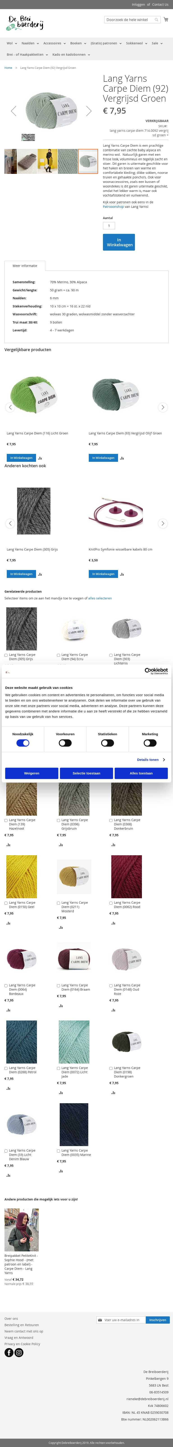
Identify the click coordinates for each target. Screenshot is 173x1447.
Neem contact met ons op (24, 1331)
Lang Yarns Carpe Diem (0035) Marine (76, 1152)
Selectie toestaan (86, 773)
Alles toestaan (141, 773)
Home (8, 67)
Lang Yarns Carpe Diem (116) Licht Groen (37, 433)
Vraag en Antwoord (19, 1337)
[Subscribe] (158, 1320)
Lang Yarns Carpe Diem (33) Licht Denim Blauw (22, 1154)
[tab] (25, 266)
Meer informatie (25, 266)
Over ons (11, 1318)
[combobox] (132, 19)
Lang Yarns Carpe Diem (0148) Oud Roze (127, 989)
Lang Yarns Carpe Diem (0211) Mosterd (74, 906)
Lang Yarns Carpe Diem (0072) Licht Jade (74, 1072)
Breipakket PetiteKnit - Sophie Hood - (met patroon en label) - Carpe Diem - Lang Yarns (21, 1264)
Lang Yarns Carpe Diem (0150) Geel (22, 904)
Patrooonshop (113, 206)
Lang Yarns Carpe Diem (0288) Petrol (22, 1070)
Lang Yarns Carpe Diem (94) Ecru (74, 656)
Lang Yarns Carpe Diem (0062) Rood (127, 904)
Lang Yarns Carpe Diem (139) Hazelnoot (22, 824)
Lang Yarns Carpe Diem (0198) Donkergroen (127, 1072)
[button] (14, 111)
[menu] (86, 49)
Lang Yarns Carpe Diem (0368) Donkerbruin (127, 824)
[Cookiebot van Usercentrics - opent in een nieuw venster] (148, 671)
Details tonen (148, 760)
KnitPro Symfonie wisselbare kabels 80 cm (120, 549)
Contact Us (160, 4)
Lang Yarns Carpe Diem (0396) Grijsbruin (74, 824)
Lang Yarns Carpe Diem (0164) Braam (75, 987)
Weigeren (31, 773)
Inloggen (138, 4)
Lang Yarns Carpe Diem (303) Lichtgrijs (127, 658)
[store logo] (25, 23)
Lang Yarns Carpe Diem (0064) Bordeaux (22, 989)
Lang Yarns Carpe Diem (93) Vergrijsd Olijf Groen (125, 433)
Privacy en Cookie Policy (22, 1344)
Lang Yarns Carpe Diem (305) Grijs (32, 549)
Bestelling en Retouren (22, 1325)
